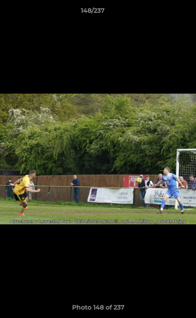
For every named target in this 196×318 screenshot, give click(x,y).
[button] (164, 13)
